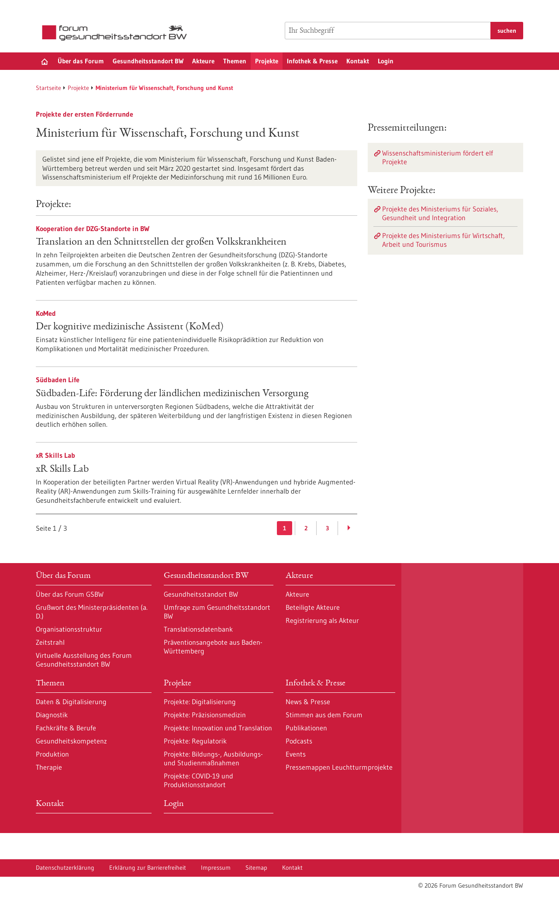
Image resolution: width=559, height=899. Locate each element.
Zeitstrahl (50, 642)
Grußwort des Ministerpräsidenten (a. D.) (92, 611)
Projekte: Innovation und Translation (218, 727)
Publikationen (306, 727)
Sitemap (256, 867)
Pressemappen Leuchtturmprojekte (339, 767)
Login (385, 61)
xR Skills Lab (62, 469)
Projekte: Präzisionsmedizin (205, 714)
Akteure (203, 61)
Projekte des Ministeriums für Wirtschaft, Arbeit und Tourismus (443, 240)
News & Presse (308, 701)
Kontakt (357, 61)
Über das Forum (81, 61)
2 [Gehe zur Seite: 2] (305, 528)
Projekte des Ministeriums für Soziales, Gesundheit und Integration (440, 213)
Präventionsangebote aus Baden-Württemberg (213, 646)
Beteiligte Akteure (313, 607)
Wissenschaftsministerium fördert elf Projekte (437, 157)
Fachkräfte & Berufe (66, 727)
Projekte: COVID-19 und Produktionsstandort (198, 780)
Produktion (52, 754)
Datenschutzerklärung (65, 867)
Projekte (266, 61)
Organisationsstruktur (69, 629)
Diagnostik (52, 714)
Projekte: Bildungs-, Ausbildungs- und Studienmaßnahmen (213, 758)
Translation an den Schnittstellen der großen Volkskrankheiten (161, 242)
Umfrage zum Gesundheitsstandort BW (217, 611)
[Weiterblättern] (348, 528)
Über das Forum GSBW (70, 594)
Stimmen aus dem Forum (324, 714)
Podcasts (299, 740)
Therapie (49, 767)
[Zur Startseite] (116, 33)
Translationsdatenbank (198, 629)
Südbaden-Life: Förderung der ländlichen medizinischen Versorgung (172, 394)
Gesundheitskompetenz (71, 740)
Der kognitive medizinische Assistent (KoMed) (130, 327)
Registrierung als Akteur (322, 620)
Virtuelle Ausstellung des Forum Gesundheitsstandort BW (84, 659)
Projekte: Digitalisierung (200, 701)
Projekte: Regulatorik (195, 740)
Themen (234, 61)
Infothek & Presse (312, 61)
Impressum (216, 867)
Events (296, 754)
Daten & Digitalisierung (71, 701)
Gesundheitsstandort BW (148, 61)
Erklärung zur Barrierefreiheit (147, 867)
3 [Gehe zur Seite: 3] (327, 528)
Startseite (48, 88)
